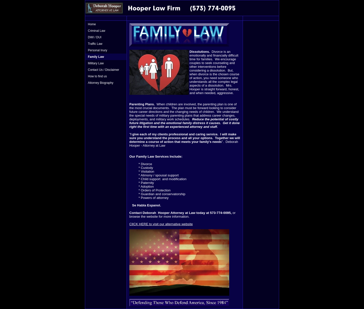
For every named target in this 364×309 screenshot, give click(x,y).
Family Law (96, 57)
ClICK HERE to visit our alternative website (161, 224)
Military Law (96, 63)
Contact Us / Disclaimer (103, 70)
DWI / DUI (94, 37)
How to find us (97, 76)
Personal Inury (97, 50)
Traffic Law (95, 44)
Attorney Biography (100, 83)
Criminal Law (96, 31)
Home (92, 24)
